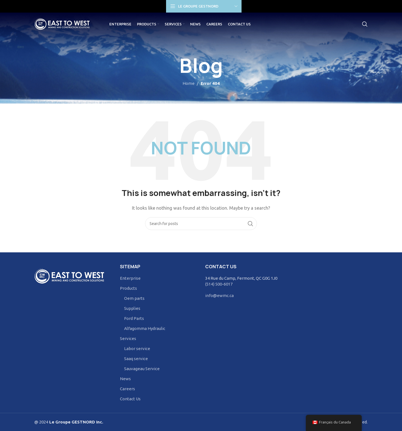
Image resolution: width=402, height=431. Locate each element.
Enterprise (130, 278)
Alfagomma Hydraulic (144, 328)
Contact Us (130, 398)
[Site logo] (65, 24)
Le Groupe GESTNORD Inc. (75, 422)
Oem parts (134, 298)
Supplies (132, 308)
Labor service (137, 348)
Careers (127, 388)
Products (128, 288)
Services (128, 338)
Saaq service (136, 358)
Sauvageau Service (142, 368)
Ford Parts (134, 318)
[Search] (364, 25)
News (125, 378)
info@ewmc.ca (219, 295)
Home (189, 83)
